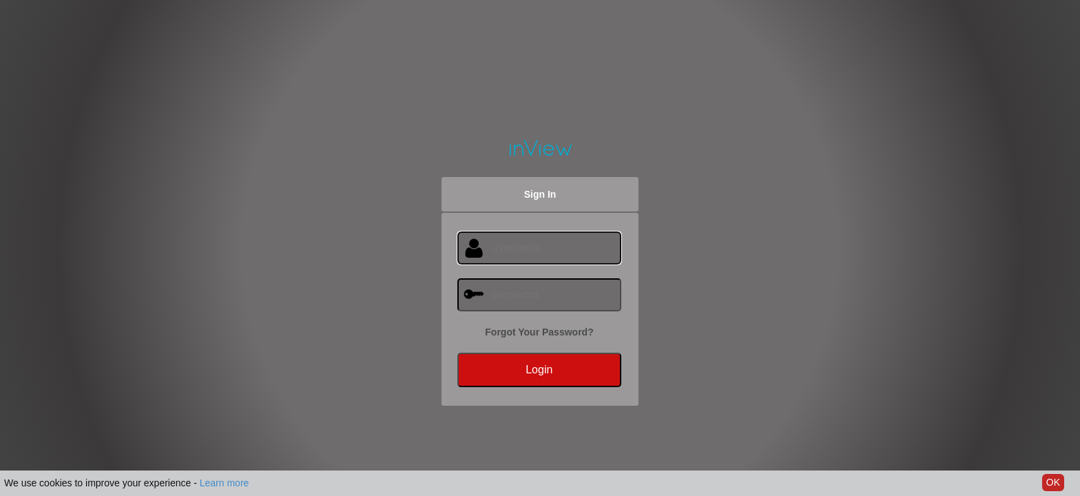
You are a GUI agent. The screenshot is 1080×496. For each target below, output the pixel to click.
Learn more (224, 482)
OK (1053, 482)
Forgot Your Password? (539, 332)
